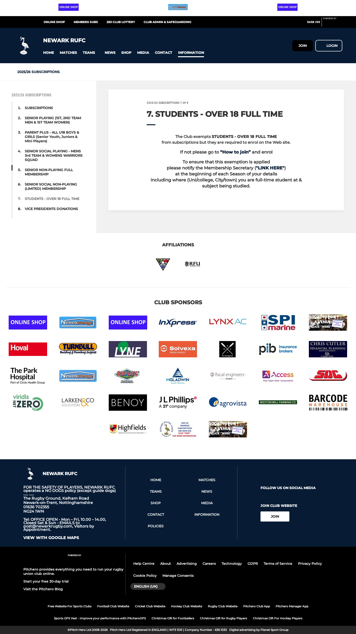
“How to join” (235, 152)
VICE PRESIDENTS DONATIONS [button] (51, 209)
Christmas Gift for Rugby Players (223, 618)
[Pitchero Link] (332, 24)
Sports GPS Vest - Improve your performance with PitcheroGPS (100, 618)
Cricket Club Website (150, 606)
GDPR (253, 563)
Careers (209, 563)
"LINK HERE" (270, 168)
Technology (232, 563)
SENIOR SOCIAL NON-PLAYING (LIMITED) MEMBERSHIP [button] (51, 186)
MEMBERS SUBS (86, 22)
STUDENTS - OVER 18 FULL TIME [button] (52, 199)
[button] (48, 52)
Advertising (187, 563)
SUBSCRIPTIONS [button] (39, 108)
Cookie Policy (145, 575)
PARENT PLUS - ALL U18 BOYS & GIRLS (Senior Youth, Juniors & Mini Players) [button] (52, 136)
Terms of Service (278, 563)
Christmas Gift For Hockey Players (277, 618)
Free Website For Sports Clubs (69, 606)
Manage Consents (178, 575)
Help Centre (143, 563)
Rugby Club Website (222, 606)
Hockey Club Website (186, 606)
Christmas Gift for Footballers (173, 618)
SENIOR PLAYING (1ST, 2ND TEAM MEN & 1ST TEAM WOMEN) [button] (53, 120)
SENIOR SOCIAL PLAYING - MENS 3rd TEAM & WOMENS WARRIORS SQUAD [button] (54, 155)
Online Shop (54, 22)
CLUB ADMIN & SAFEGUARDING (167, 22)
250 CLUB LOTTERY (121, 22)
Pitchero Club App (256, 606)
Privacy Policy (310, 563)
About (165, 563)
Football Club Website (113, 606)
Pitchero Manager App (292, 606)
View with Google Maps (51, 538)
